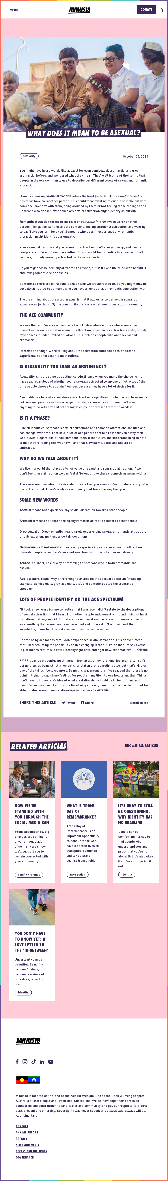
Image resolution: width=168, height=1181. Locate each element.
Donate (146, 9)
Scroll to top (139, 703)
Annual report (27, 1132)
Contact (22, 1126)
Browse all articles (142, 745)
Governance (25, 1157)
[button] (29, 156)
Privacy (21, 1138)
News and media (28, 1145)
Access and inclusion (31, 1151)
